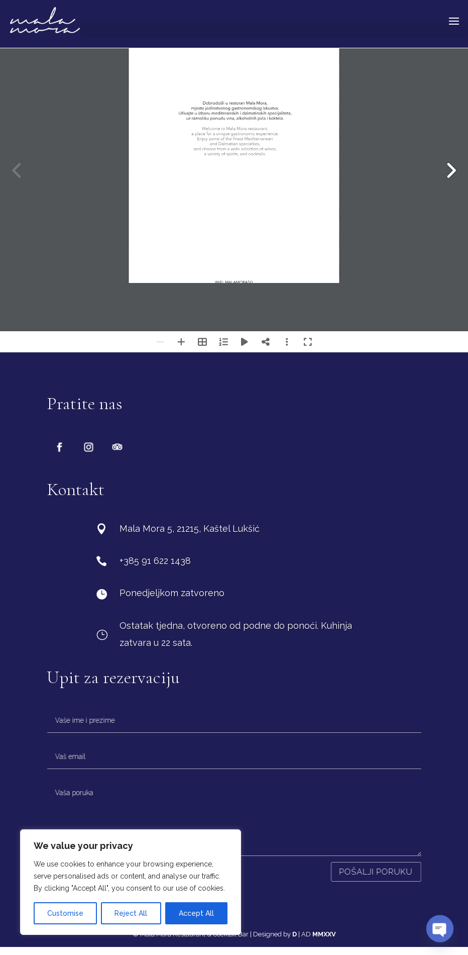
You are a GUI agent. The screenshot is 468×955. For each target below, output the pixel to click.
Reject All (130, 913)
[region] (130, 882)
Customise (65, 913)
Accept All (196, 913)
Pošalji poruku (376, 872)
